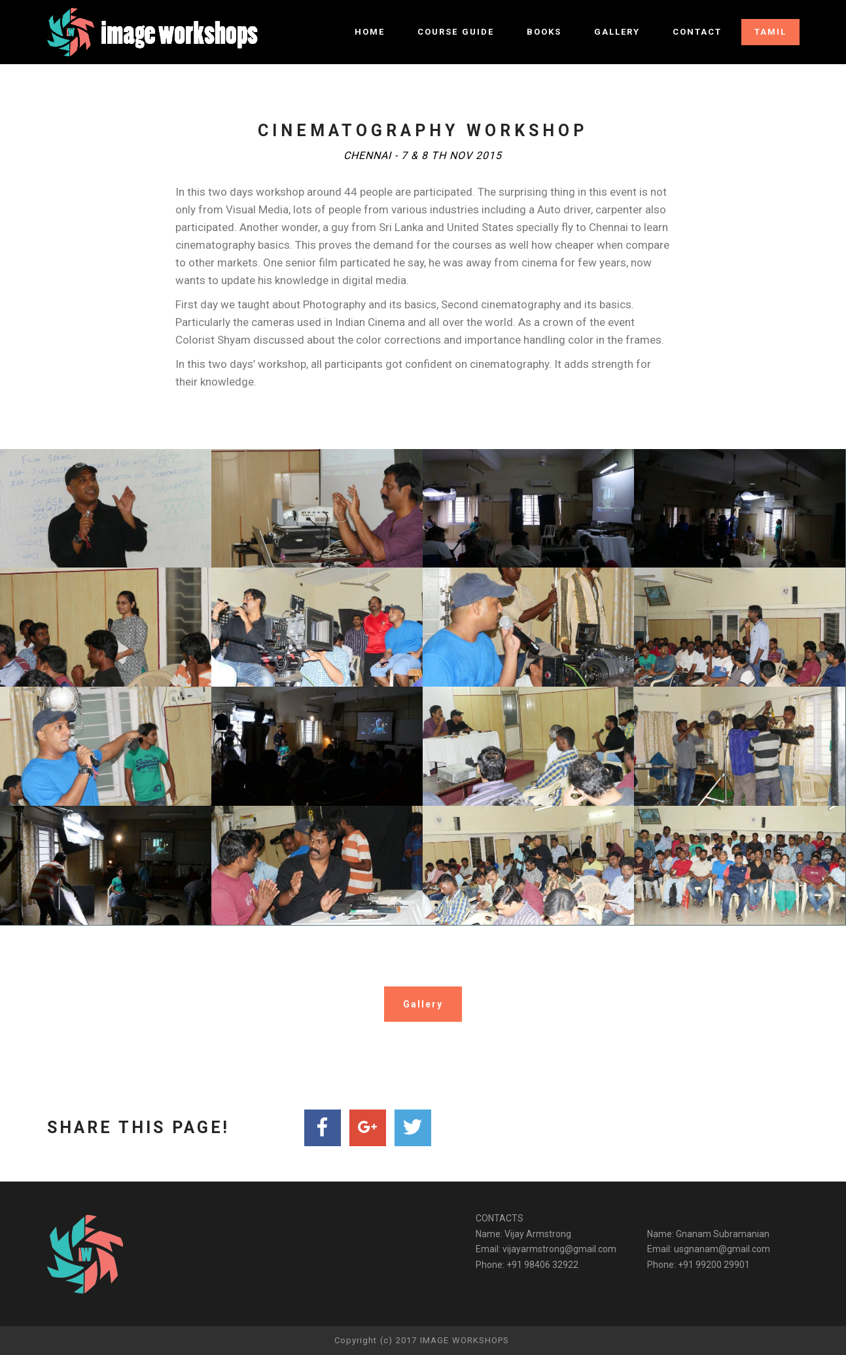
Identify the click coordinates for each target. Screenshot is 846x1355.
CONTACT (697, 32)
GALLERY (617, 32)
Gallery (423, 1004)
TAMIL (770, 32)
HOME (370, 32)
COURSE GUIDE (455, 32)
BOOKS (544, 32)
